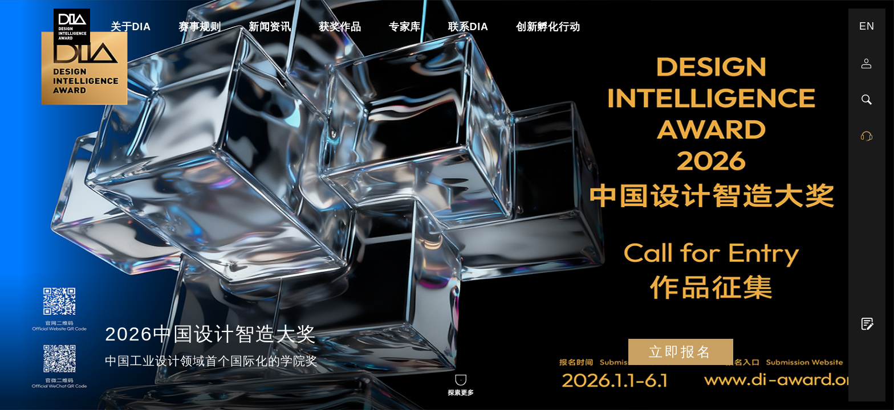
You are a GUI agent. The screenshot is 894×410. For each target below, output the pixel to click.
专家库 (405, 26)
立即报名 (681, 351)
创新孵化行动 (548, 26)
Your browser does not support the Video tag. (447, 205)
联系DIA (468, 26)
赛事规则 (199, 26)
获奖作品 (340, 26)
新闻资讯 (270, 26)
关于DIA (131, 26)
